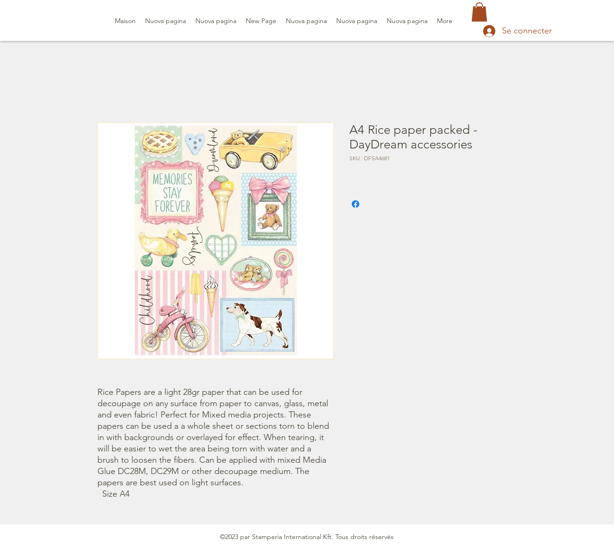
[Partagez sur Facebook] (355, 204)
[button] (479, 12)
